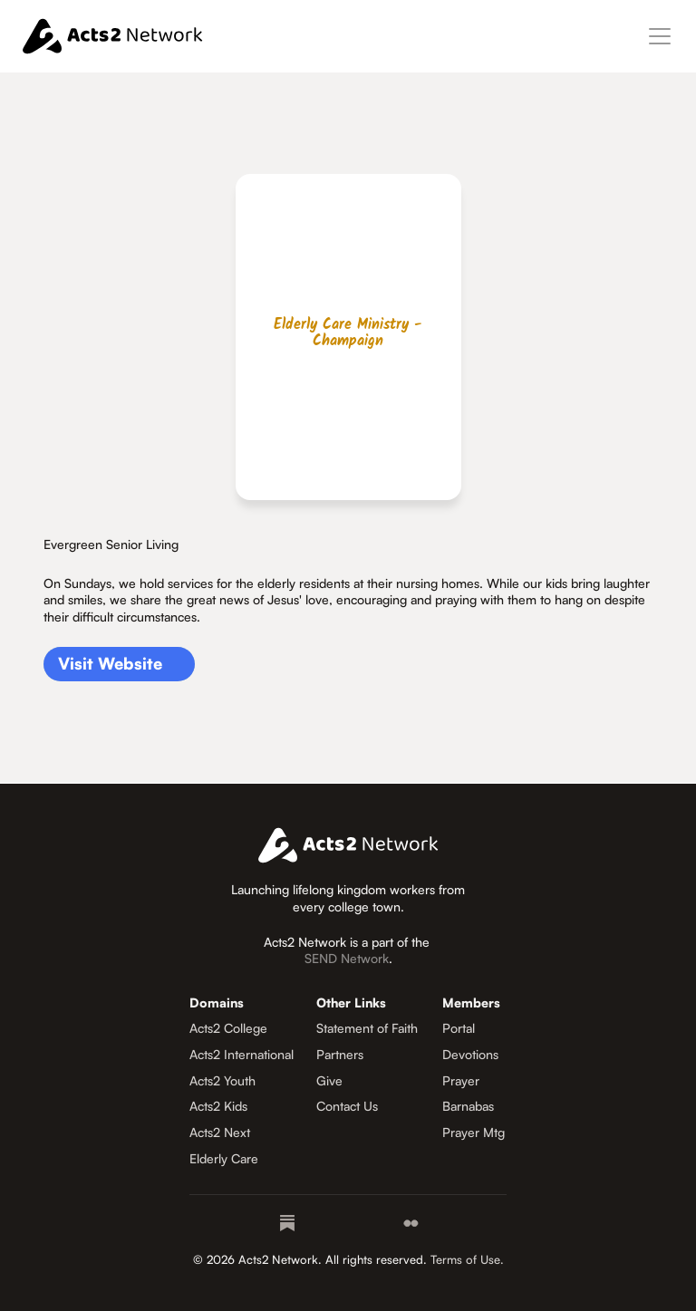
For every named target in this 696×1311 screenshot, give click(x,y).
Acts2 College (228, 1028)
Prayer (460, 1080)
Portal (458, 1028)
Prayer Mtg (473, 1132)
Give (329, 1080)
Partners (339, 1054)
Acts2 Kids (218, 1105)
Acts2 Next (219, 1132)
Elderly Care (223, 1158)
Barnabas (468, 1105)
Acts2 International (241, 1054)
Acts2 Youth (222, 1080)
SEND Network (346, 958)
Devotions (470, 1054)
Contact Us (347, 1105)
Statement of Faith (367, 1028)
